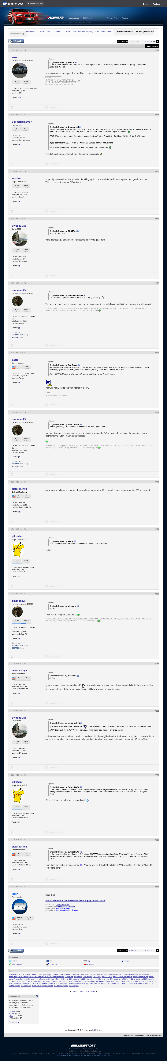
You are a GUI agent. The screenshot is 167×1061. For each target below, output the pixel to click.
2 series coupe (30, 974)
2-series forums (70, 974)
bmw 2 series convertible (122, 977)
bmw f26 (49, 981)
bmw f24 (41, 981)
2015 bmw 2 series (36, 977)
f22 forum (112, 983)
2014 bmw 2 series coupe (128, 974)
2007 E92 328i (17, 335)
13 (20, 97)
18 (141, 42)
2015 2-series (23, 977)
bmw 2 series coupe (140, 977)
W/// (14, 57)
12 (138, 42)
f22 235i (104, 983)
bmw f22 (122, 979)
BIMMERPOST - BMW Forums (145, 1035)
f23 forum (129, 983)
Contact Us (128, 1035)
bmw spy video (75, 983)
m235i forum (36, 985)
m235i (17, 985)
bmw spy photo (28, 983)
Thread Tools (151, 46)
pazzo (15, 359)
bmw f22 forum (132, 979)
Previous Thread (78, 991)
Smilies (11, 1013)
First (131, 42)
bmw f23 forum (18, 981)
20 (148, 42)
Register (156, 4)
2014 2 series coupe (84, 974)
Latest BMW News (63, 905)
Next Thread (90, 991)
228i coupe (69, 977)
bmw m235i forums (126, 981)
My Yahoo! (90, 964)
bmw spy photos (40, 983)
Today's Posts (112, 18)
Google (126, 961)
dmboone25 (19, 290)
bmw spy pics (63, 983)
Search (125, 18)
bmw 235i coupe (112, 979)
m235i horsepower (61, 985)
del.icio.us (53, 964)
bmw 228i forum (84, 979)
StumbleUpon (17, 964)
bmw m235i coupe (96, 981)
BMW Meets (88, 18)
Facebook (52, 961)
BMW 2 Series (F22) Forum (50, 31)
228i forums (87, 977)
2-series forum (57, 974)
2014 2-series (98, 974)
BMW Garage (73, 18)
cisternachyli (19, 489)
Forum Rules (14, 1022)
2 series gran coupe (43, 974)
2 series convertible (16, 974)
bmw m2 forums (72, 981)
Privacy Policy (62, 1055)
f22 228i (97, 983)
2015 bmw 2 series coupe (54, 977)
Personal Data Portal (102, 1055)
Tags (10, 971)
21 (151, 42)
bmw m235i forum (111, 981)
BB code (12, 1011)
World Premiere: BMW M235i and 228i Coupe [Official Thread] (75, 900)
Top (160, 1035)
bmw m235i (83, 981)
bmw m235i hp (140, 981)
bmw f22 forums (145, 979)
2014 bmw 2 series (111, 974)
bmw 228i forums (98, 979)
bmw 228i (60, 979)
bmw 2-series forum (48, 979)
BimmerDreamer (21, 121)
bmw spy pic (52, 983)
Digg (88, 961)
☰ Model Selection (35, 4)
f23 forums (138, 983)
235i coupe (97, 977)
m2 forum (147, 983)
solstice (16, 178)
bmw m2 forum (59, 981)
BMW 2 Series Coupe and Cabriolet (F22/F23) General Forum (88, 31)
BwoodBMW (19, 225)
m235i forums (47, 985)
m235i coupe (26, 985)
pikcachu (17, 536)
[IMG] (11, 1016)
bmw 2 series (107, 977)
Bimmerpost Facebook (66, 906)
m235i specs (73, 985)
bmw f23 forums (31, 981)
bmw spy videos (87, 983)
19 (145, 42)
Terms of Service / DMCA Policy (81, 1055)
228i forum (78, 977)
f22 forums (121, 983)
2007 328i (15, 337)
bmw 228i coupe (71, 979)
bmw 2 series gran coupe (29, 979)
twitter (14, 961)
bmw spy (17, 983)
